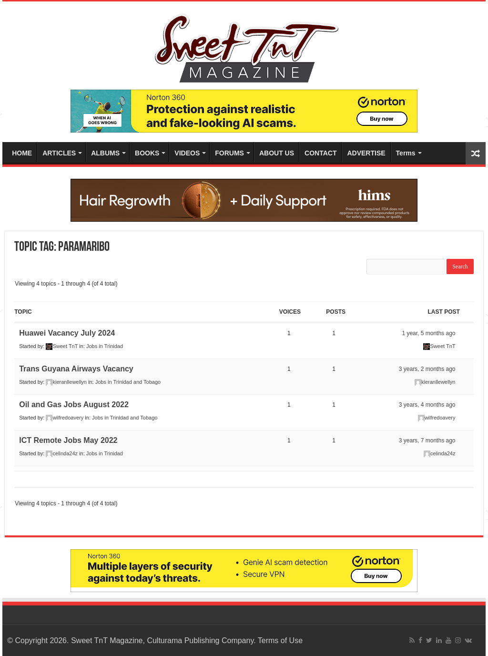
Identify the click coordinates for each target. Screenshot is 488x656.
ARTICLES (59, 153)
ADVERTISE (366, 153)
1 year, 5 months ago (428, 333)
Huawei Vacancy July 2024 (67, 333)
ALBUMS (105, 153)
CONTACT (320, 153)
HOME (22, 153)
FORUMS (229, 153)
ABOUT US (276, 153)
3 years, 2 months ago (427, 369)
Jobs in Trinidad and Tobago (128, 382)
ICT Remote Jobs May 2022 (68, 440)
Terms (406, 153)
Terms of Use (280, 640)
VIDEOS (187, 153)
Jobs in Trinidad (104, 346)
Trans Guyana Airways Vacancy (76, 369)
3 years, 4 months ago (427, 404)
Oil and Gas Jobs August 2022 (74, 404)
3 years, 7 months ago (427, 440)
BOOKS (147, 153)
